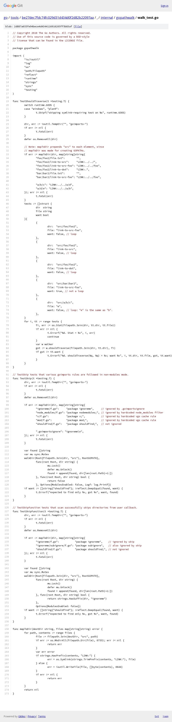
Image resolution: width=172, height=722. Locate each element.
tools (15, 17)
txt (157, 716)
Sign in (164, 5)
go (6, 17)
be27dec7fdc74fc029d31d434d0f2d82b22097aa (58, 17)
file (78, 26)
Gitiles (21, 716)
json (165, 716)
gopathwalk (125, 17)
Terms (42, 716)
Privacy (32, 716)
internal (107, 17)
